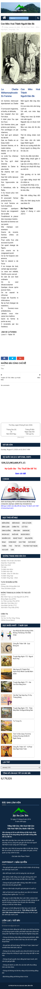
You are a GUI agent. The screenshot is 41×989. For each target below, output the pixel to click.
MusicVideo (25, 534)
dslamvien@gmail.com (11, 926)
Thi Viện (3, 567)
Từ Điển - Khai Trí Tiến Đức (9, 573)
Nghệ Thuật (17, 538)
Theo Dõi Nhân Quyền (8, 588)
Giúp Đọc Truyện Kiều (8, 563)
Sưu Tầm (22, 542)
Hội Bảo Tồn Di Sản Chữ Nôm (11, 561)
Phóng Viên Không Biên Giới (10, 586)
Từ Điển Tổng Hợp (7, 576)
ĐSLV (38, 27)
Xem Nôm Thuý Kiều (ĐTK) (10, 607)
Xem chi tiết (20, 473)
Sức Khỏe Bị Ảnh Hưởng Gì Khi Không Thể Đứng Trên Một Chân (23, 633)
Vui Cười (5, 550)
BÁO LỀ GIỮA (26, 523)
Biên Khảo (16, 523)
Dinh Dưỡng (6, 530)
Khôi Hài (15, 534)
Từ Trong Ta (17, 721)
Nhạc (4, 542)
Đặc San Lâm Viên (27, 985)
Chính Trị (15, 527)
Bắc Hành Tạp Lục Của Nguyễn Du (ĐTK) (14, 597)
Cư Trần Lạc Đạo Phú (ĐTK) (10, 601)
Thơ (17, 29)
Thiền (4, 546)
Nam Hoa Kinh (6, 565)
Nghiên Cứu (6, 538)
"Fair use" (21, 894)
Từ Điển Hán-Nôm (7, 569)
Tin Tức (17, 546)
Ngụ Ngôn (4, 29)
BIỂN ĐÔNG (6, 523)
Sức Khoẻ (31, 542)
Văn (12, 550)
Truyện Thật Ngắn (30, 546)
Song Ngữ (12, 29)
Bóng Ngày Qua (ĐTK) (8, 599)
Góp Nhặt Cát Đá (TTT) (8, 605)
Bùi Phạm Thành (29, 27)
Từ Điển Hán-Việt (6, 571)
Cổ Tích (24, 527)
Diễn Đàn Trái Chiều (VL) (9, 603)
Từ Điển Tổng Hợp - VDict (9, 578)
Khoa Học (5, 534)
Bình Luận (5, 527)
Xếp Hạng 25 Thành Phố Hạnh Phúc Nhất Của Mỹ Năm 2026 (23, 672)
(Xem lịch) (20, 437)
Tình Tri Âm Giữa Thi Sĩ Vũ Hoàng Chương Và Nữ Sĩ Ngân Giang (22, 736)
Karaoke (26, 530)
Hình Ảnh (16, 530)
